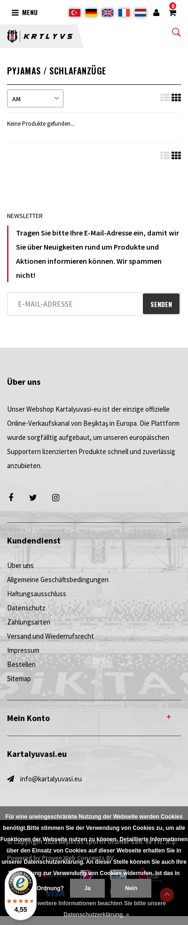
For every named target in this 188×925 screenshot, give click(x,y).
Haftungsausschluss (36, 593)
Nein (131, 888)
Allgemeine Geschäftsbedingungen (58, 579)
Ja (87, 888)
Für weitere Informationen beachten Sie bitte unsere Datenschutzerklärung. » (96, 909)
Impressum (23, 650)
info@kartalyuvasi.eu (51, 778)
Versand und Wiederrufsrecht (50, 636)
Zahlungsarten (28, 621)
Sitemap (19, 678)
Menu (25, 12)
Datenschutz (26, 607)
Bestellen (21, 664)
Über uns (20, 565)
